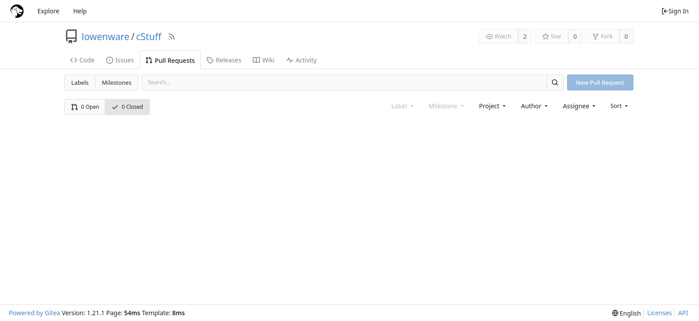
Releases (223, 60)
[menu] (620, 105)
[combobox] (493, 106)
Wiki (264, 60)
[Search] (555, 82)
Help (80, 11)
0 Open (85, 107)
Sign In (675, 11)
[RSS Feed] (172, 37)
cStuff (148, 36)
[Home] (16, 11)
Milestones (117, 82)
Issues (120, 60)
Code (82, 60)
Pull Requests (170, 60)
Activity (301, 60)
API (683, 313)
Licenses (659, 313)
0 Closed (127, 107)
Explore (48, 11)
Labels (80, 82)
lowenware (105, 36)
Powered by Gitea (34, 313)
